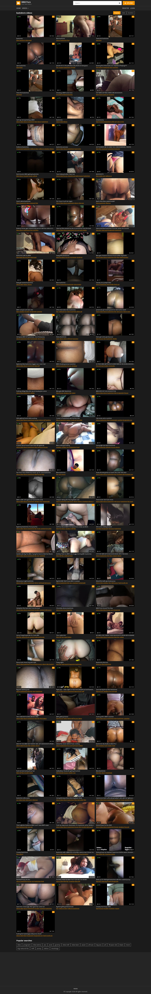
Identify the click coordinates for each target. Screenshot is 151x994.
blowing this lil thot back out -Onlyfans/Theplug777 (111, 66)
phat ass (81, 203)
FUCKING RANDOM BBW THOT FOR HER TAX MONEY (71, 879)
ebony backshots (61, 40)
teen (71, 556)
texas (30, 176)
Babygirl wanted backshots (24, 283)
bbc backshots (131, 501)
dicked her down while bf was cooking (67, 744)
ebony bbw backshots (23, 664)
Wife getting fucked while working (26, 418)
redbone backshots (73, 908)
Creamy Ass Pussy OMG (103, 907)
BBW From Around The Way (104, 608)
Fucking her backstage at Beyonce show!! (28, 934)
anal (50, 945)
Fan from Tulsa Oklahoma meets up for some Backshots (33, 472)
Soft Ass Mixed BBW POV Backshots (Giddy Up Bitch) (72, 527)
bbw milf (37, 366)
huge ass (74, 420)
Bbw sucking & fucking (63, 445)
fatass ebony (28, 284)
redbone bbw (34, 149)
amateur (22, 311)
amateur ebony (49, 149)
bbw (17, 40)
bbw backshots (68, 94)
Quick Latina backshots (23, 201)
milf (72, 528)
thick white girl (78, 311)
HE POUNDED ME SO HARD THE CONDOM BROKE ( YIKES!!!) (113, 147)
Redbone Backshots (22, 147)
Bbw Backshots (100, 771)
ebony (101, 67)
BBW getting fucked (62, 717)
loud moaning (84, 854)
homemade (33, 339)
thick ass (117, 284)
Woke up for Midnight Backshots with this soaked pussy (113, 879)
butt (80, 230)
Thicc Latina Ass (61, 635)
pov (65, 311)
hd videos (62, 257)
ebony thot (59, 610)
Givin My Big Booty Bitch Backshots (106, 689)
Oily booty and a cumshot (104, 418)
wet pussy (120, 311)
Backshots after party (23, 798)
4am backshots (21, 66)
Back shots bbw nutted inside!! (105, 201)
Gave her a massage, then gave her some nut (30, 907)
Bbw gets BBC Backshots (63, 391)
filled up (108, 203)
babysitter (80, 800)
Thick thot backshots (102, 38)
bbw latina (37, 945)
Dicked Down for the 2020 (104, 825)
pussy (39, 948)
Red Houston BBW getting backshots (27, 174)
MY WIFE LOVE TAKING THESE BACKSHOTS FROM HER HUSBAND (115, 635)
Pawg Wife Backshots (62, 255)
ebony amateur (93, 501)
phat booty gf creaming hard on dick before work (111, 310)
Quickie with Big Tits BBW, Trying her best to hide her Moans (34, 554)
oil (71, 67)
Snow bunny (100, 120)
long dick (79, 420)
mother (80, 746)
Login (132, 8)
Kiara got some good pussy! (104, 337)
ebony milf (42, 420)
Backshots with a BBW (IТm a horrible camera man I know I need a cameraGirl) (75, 852)
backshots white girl (111, 122)
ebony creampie (83, 501)
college (35, 176)
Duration (131, 13)
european (73, 257)
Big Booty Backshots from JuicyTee (26, 527)
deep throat (25, 637)
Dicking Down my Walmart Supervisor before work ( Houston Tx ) (115, 852)
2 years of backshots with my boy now (68, 418)
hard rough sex (103, 94)
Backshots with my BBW (23, 255)
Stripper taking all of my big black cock (67, 500)
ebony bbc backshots (49, 664)
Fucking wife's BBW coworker (105, 717)
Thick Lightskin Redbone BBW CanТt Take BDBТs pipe (32, 825)
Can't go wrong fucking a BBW (25, 120)
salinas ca (108, 176)
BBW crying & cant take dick (24, 310)
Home (18, 8)
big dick (27, 257)
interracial (28, 40)
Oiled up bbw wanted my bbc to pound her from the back (73, 228)
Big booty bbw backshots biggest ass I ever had (30, 364)
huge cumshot (41, 528)
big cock (76, 230)
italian (31, 773)
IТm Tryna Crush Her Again (64, 201)
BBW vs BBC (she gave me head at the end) (29, 500)
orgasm (61, 67)
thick (118, 257)
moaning (111, 94)
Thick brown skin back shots (104, 500)
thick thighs (110, 284)
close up (35, 800)
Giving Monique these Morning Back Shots (69, 798)
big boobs (112, 366)
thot (68, 40)
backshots (67, 67)
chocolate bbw (67, 610)
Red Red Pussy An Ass (23, 879)
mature (68, 420)
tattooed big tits (40, 637)
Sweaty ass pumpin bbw (103, 283)
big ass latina (78, 718)
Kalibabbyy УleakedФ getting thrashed (68, 771)
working (48, 420)
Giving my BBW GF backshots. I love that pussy (30, 337)
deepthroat (71, 176)
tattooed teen (124, 257)
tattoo (46, 948)
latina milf (71, 718)
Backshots (19, 38)
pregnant (27, 945)
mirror (36, 583)
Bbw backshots (61, 283)
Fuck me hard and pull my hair (25, 771)
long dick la (59, 94)
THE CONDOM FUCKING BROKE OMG (27, 717)
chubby (84, 230)
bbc (57, 67)
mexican (32, 203)
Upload (128, 3)
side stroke (120, 122)
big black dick (121, 474)
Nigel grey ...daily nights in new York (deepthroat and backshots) (75, 689)
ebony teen (126, 311)
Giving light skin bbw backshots (105, 445)
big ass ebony (115, 447)
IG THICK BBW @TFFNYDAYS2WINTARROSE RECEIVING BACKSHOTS (115, 364)
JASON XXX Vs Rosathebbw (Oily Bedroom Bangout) (71, 66)
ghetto (115, 339)
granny (57, 945)
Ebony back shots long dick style (26, 662)
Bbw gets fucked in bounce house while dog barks (111, 255)
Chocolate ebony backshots (64, 608)
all (105, 945)
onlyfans (115, 67)
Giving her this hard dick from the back (28, 608)
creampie (104, 149)
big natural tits (23, 948)
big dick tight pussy (87, 827)
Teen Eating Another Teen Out (65, 174)
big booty (117, 149)
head (77, 447)
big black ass (129, 474)
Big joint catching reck (22, 689)
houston (26, 176)
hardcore (22, 40)
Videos (25, 8)
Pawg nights (60, 662)
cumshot (39, 311)
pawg (73, 393)
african (91, 945)
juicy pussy (62, 474)
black (21, 67)
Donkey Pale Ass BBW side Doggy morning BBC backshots (74, 554)
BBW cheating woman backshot (65, 364)
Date (123, 13)
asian (84, 945)
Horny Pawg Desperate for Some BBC (27, 635)
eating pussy (79, 176)
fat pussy (111, 528)
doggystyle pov (127, 420)
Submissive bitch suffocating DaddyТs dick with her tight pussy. (115, 798)
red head (41, 583)
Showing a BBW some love (64, 93)
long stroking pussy (36, 664)
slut (97, 528)
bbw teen (75, 945)
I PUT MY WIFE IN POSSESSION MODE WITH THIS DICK (112, 554)
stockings (79, 257)
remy (57, 339)
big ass (65, 176)
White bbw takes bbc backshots (66, 310)
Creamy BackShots (22, 852)
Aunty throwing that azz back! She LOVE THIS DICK (111, 472)
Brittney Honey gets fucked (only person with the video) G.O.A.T (35, 228)
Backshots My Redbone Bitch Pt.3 (106, 744)
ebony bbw (19, 122)
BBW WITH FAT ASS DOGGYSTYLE (106, 391)
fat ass (126, 393)
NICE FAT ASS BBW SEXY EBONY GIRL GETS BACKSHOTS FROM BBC (35, 744)
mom (76, 746)
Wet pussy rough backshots (24, 581)
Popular (116, 13)
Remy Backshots (61, 337)
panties (33, 746)
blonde (61, 773)
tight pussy (114, 583)
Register (125, 8)
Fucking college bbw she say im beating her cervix (31, 391)
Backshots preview (62, 147)
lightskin (108, 447)
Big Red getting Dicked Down (65, 907)
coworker (127, 718)
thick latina (43, 718)
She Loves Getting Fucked (104, 527)
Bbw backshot (60, 38)
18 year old (113, 945)
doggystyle (19, 149)
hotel (73, 67)
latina (28, 203)
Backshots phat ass (102, 662)
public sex (102, 176)
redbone (41, 149)
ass (63, 637)
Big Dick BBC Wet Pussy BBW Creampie (68, 581)
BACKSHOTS (100, 174)
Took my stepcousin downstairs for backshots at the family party (75, 825)
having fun (77, 149)
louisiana (75, 339)
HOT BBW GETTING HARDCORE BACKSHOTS (109, 93)
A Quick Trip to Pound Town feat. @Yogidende (30, 445)
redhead (61, 311)
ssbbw (122, 637)
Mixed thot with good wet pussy (105, 581)
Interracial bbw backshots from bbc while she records (112, 228)
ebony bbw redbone (66, 339)
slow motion (77, 284)
